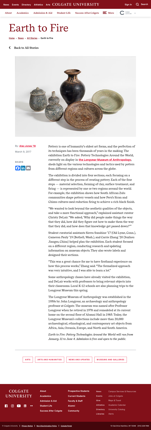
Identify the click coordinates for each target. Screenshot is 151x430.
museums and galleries (110, 360)
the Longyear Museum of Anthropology (105, 159)
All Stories (32, 38)
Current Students (76, 396)
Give (98, 400)
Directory (26, 5)
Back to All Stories (26, 48)
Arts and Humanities (49, 360)
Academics (23, 12)
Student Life (63, 12)
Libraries (100, 414)
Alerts (111, 414)
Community (73, 411)
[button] (142, 4)
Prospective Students (78, 391)
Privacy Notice (27, 426)
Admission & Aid (42, 12)
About (8, 12)
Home (12, 38)
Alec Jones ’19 (27, 146)
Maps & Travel (114, 400)
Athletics (38, 5)
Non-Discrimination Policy (47, 426)
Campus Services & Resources (122, 391)
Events (15, 5)
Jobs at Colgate (115, 396)
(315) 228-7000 (143, 426)
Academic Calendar (117, 405)
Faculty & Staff (75, 401)
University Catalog (116, 409)
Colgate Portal (66, 426)
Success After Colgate (87, 12)
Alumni (71, 406)
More (111, 12)
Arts (48, 5)
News (6, 5)
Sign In (128, 4)
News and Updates (79, 360)
